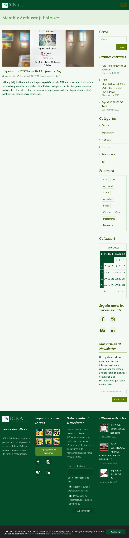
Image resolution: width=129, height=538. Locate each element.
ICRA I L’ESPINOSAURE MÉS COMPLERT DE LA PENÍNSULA (113, 86)
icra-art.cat (10, 76)
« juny (105, 291)
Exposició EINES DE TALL (112, 104)
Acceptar (116, 531)
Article (106, 192)
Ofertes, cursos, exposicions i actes (79, 488)
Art (113, 179)
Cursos (105, 125)
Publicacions (108, 154)
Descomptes (109, 218)
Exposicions (45, 76)
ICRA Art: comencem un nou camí (114, 67)
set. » (120, 291)
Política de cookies (62, 533)
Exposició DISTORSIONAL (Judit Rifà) (31, 71)
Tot (52, 76)
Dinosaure (108, 225)
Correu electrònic (77, 465)
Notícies (106, 139)
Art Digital (108, 186)
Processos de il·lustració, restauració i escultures (80, 499)
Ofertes (106, 147)
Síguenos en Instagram (49, 451)
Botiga (106, 205)
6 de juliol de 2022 (28, 76)
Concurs (107, 212)
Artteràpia (108, 199)
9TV (105, 179)
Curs (117, 212)
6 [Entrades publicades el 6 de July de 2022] (109, 266)
